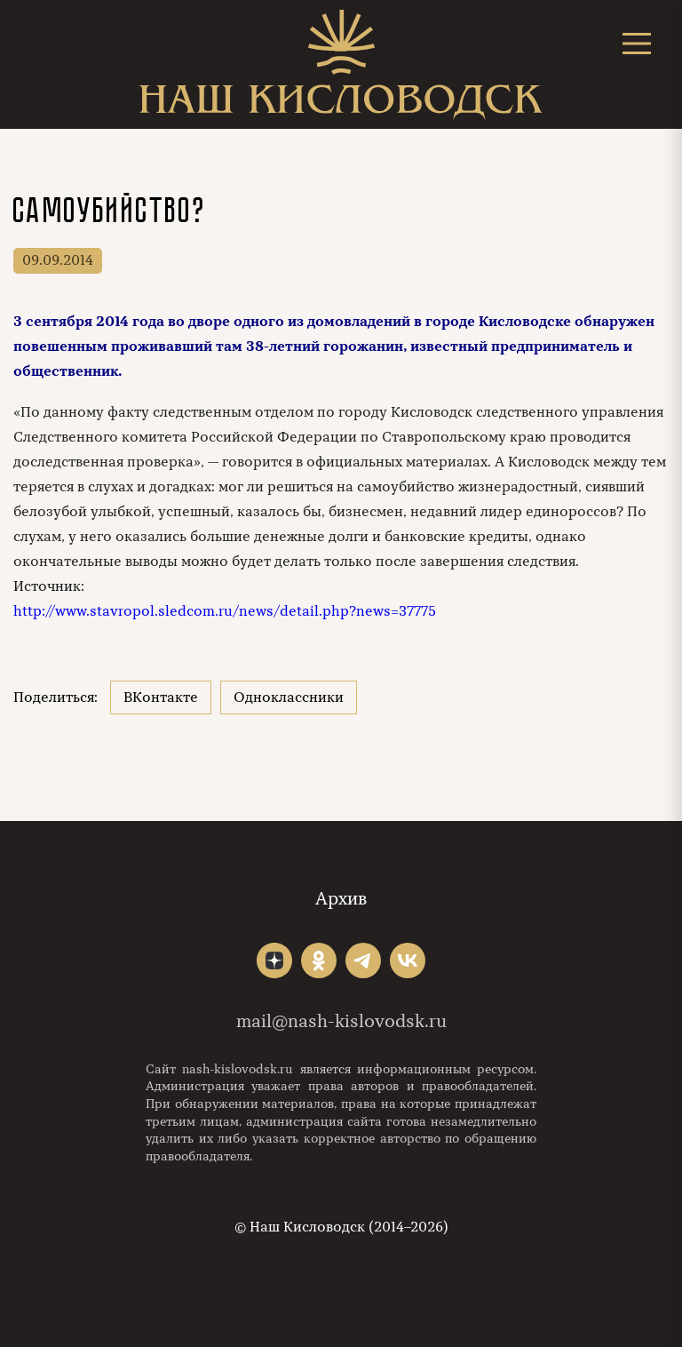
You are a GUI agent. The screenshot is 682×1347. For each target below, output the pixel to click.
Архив (341, 899)
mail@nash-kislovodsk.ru (341, 1021)
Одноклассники (289, 697)
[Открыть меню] (637, 43)
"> (274, 960)
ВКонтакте (160, 697)
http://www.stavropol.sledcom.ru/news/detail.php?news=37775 (224, 611)
